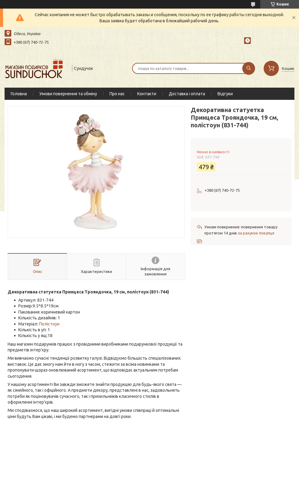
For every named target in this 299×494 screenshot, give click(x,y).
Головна (19, 94)
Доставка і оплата (187, 94)
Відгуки (225, 94)
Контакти (146, 94)
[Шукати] (248, 68)
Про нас (117, 94)
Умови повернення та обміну (68, 94)
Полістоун (49, 323)
